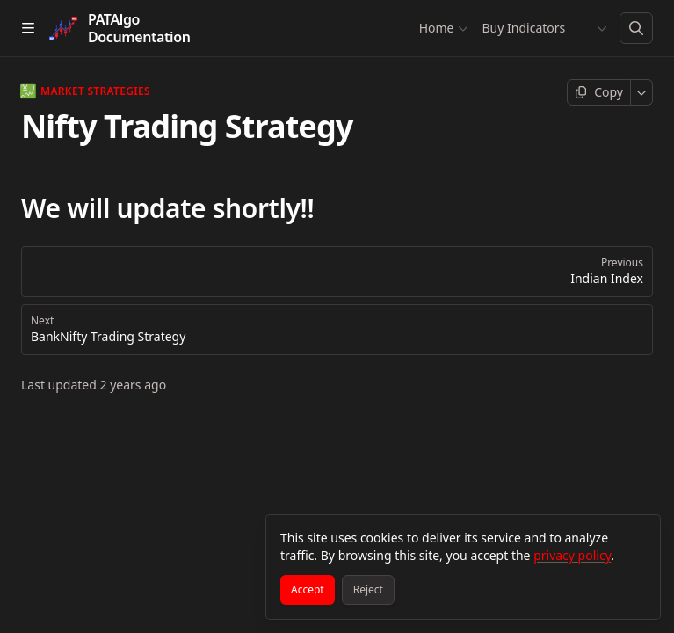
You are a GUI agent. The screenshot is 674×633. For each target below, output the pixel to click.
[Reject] (368, 590)
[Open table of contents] (28, 28)
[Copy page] (599, 92)
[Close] (639, 536)
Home (442, 27)
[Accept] (307, 590)
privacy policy (572, 555)
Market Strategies (85, 91)
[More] (642, 92)
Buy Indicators (523, 27)
